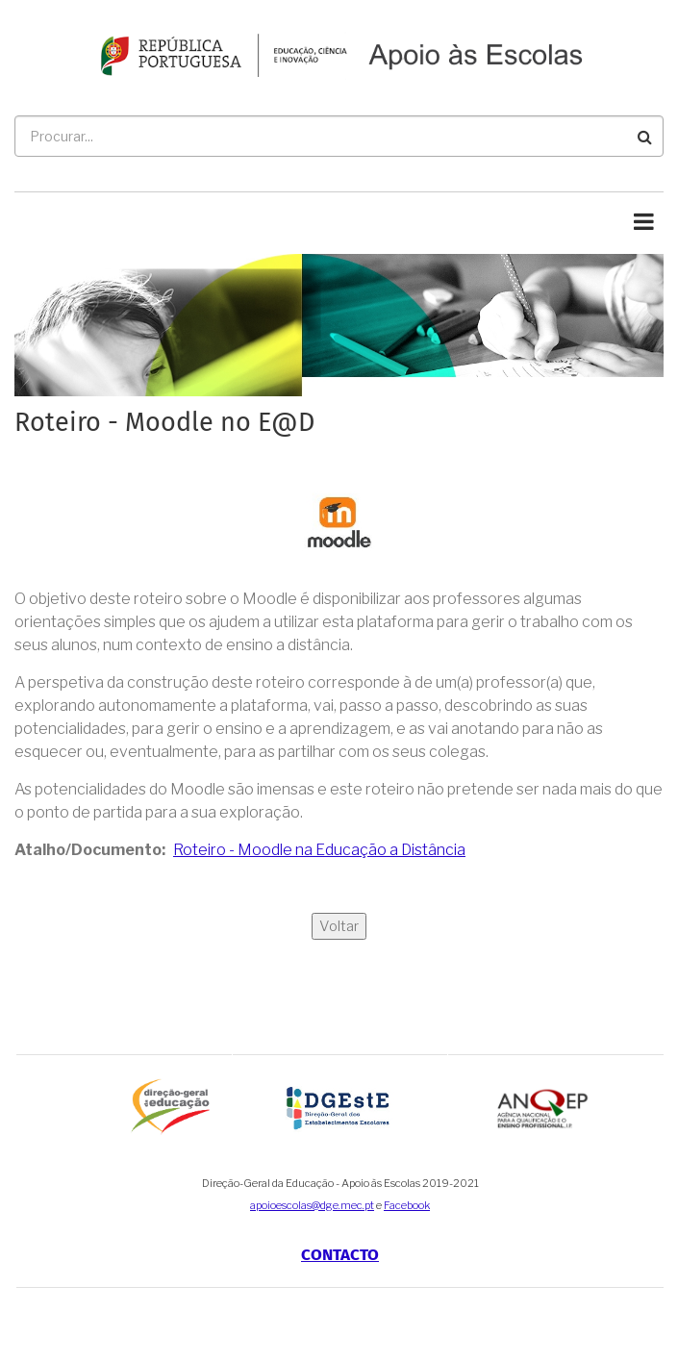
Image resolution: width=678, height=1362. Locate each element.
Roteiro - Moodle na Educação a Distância (319, 850)
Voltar (339, 926)
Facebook (407, 1205)
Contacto (340, 1255)
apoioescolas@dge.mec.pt (312, 1205)
